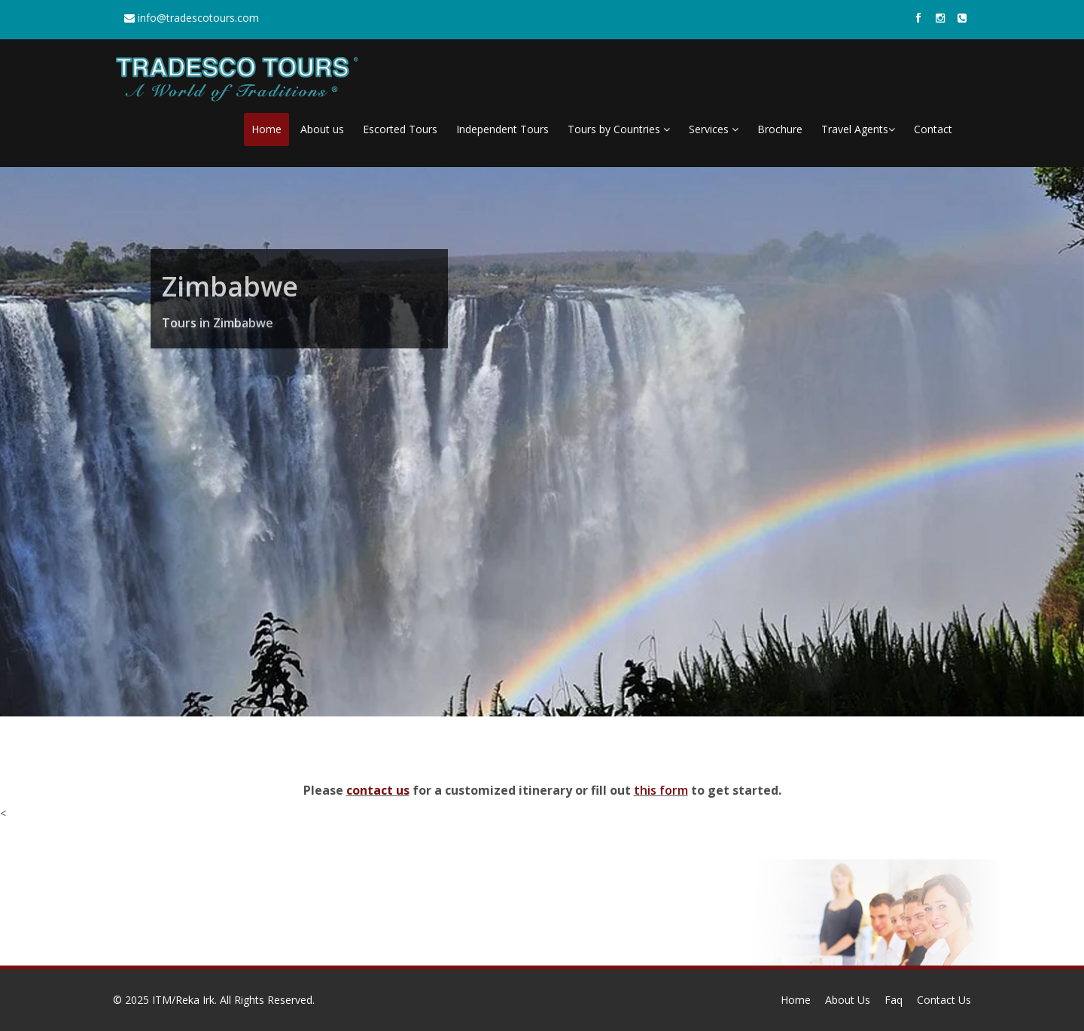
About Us (847, 1000)
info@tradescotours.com (191, 18)
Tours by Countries (619, 129)
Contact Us (944, 1000)
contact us (378, 790)
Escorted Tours (400, 129)
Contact (933, 129)
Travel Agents (858, 129)
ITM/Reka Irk (183, 1000)
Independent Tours (502, 129)
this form (661, 790)
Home (266, 129)
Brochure (779, 129)
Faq (894, 1000)
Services (713, 129)
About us (322, 129)
